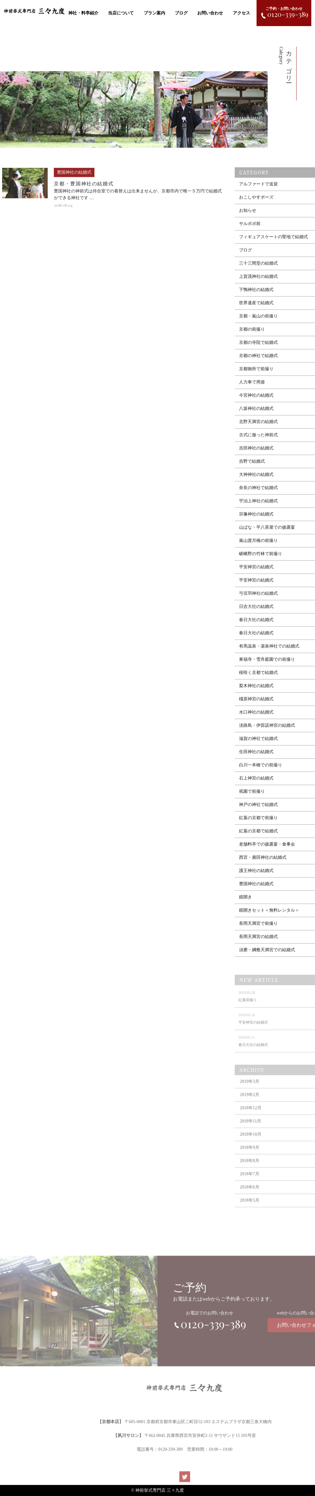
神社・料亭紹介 (83, 13)
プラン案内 (154, 13)
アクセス (241, 13)
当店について (121, 13)
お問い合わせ (210, 13)
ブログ (181, 13)
